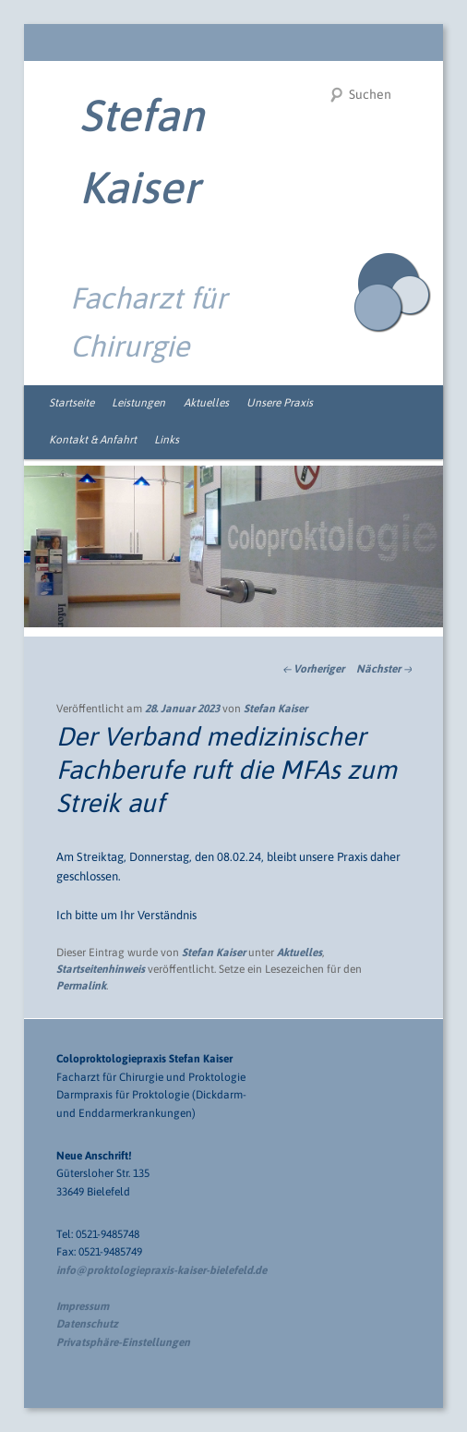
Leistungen (138, 402)
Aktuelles (206, 402)
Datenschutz (87, 1323)
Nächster (384, 668)
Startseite (71, 402)
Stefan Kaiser (275, 708)
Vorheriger (313, 668)
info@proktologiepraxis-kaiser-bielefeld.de (161, 1270)
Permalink (81, 985)
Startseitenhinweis (100, 969)
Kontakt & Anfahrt (93, 439)
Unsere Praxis (279, 402)
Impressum (82, 1306)
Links (166, 439)
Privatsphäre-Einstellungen (123, 1342)
